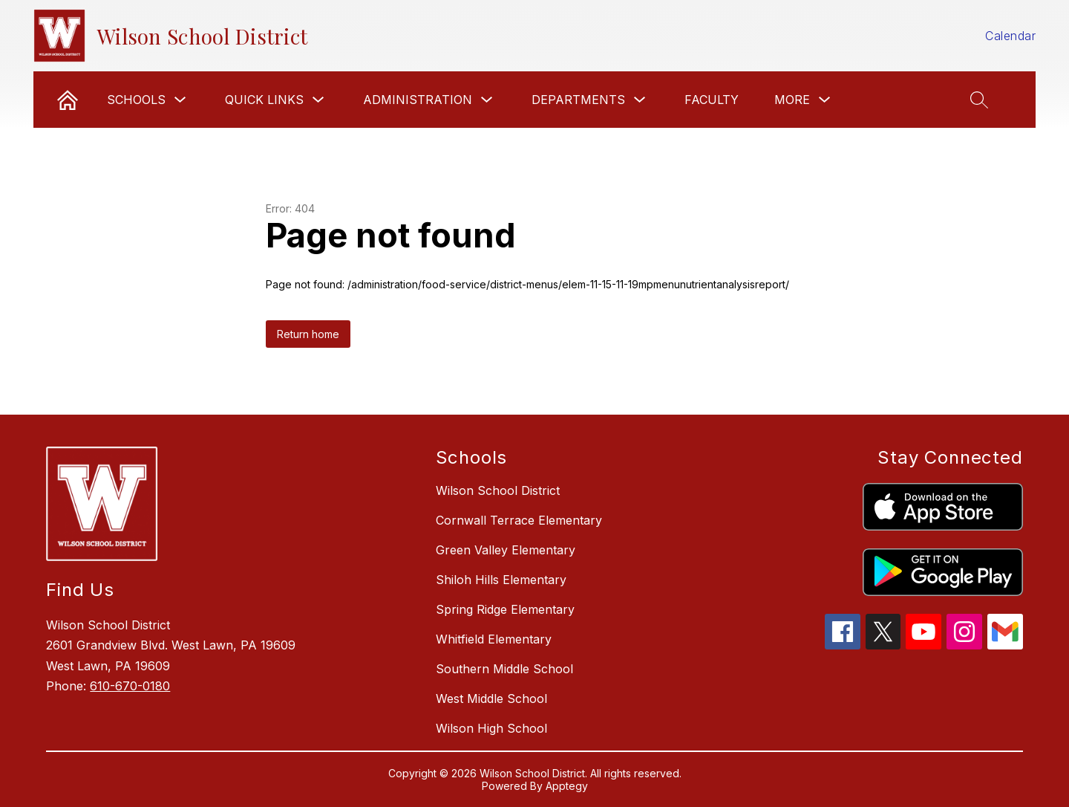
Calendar (1010, 35)
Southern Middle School (504, 668)
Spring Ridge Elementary (505, 609)
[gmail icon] (1005, 645)
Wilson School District (498, 490)
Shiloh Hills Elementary (501, 579)
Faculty (711, 99)
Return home (308, 334)
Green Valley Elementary (505, 549)
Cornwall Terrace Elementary (519, 520)
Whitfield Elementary (494, 639)
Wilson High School (491, 728)
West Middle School (491, 698)
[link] (67, 99)
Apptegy (567, 786)
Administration (417, 99)
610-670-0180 (130, 685)
